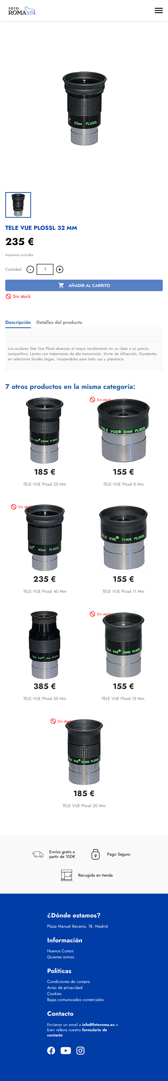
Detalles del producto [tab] (59, 322)
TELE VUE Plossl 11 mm (123, 591)
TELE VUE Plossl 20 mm (84, 806)
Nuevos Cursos (60, 951)
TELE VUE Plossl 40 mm (44, 591)
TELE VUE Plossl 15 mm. (123, 699)
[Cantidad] (45, 269)
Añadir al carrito (84, 285)
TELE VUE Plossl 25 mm (44, 484)
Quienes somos (60, 957)
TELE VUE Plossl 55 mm (44, 699)
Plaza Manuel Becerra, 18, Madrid (77, 926)
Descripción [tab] (18, 322)
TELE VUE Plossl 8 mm (123, 484)
